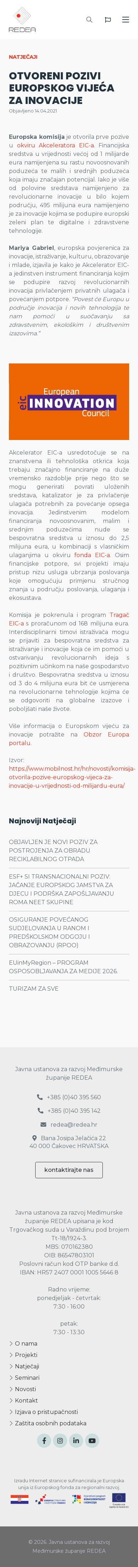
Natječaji (24, 1366)
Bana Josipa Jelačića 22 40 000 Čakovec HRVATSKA (69, 1142)
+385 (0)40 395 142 (69, 1110)
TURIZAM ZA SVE (34, 988)
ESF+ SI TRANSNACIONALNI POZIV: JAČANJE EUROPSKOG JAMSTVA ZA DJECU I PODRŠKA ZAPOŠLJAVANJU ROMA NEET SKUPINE (61, 889)
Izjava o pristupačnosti (43, 1412)
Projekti (23, 1355)
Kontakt (23, 1400)
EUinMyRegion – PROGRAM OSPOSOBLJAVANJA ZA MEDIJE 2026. (63, 967)
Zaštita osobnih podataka (47, 1423)
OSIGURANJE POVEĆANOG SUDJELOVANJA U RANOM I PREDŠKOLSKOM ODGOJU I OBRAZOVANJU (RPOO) (49, 932)
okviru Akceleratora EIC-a (55, 145)
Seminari (24, 1377)
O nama (23, 1343)
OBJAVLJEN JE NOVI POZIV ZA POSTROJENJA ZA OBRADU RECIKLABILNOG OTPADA (53, 851)
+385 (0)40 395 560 (69, 1097)
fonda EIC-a (92, 555)
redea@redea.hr (69, 1124)
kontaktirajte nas (69, 1170)
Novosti (22, 1389)
